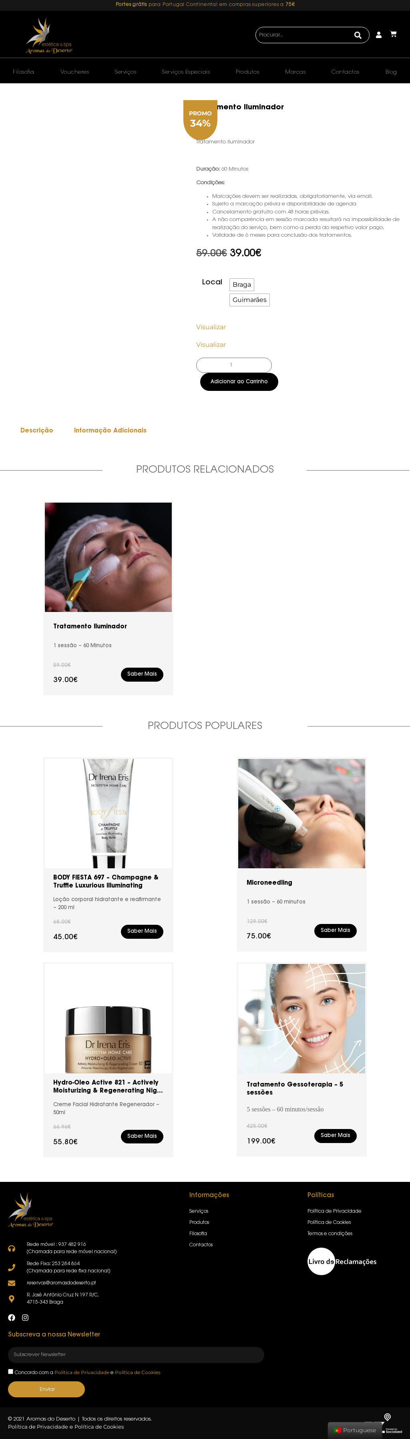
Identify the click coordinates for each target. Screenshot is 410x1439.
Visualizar (211, 327)
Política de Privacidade (81, 1372)
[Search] (358, 35)
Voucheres (74, 72)
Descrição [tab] (36, 431)
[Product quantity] (234, 365)
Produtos (247, 72)
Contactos (346, 72)
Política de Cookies (138, 1372)
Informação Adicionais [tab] (110, 431)
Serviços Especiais (186, 72)
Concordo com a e (88, 1373)
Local (212, 282)
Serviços (125, 72)
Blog (391, 72)
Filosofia (23, 72)
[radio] (242, 285)
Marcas (295, 72)
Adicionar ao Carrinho (239, 381)
